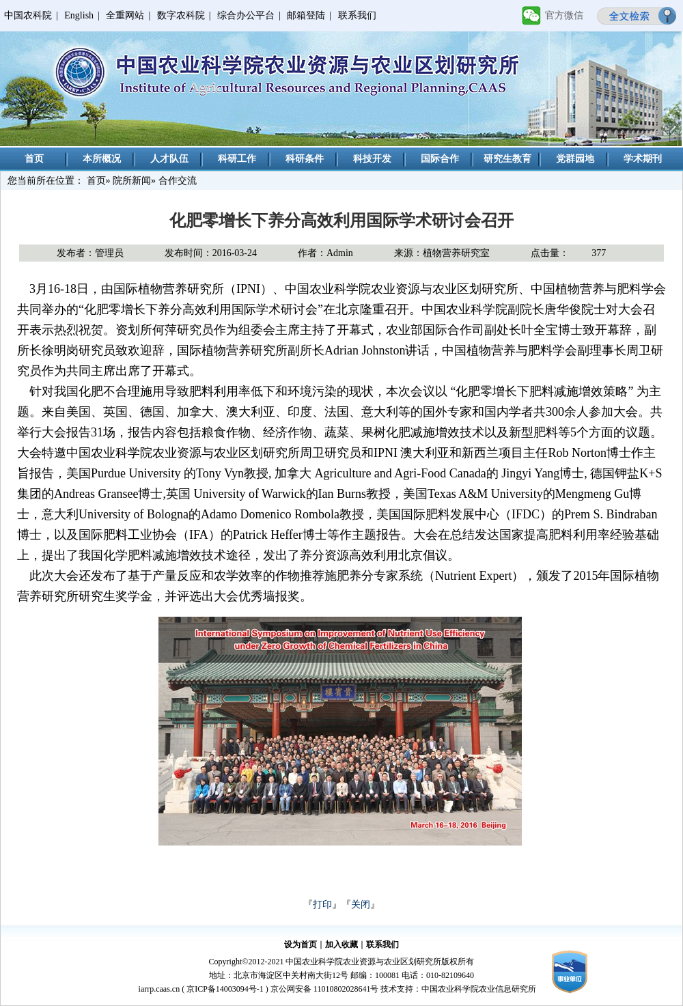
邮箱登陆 (306, 15)
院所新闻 (132, 181)
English (79, 15)
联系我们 (357, 15)
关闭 (360, 904)
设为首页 (300, 944)
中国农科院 (28, 15)
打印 (322, 904)
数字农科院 (181, 15)
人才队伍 (169, 159)
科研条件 (304, 159)
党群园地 (575, 159)
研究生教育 (507, 159)
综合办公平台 (246, 15)
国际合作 (440, 159)
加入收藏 (341, 944)
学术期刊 (643, 159)
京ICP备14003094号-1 (225, 989)
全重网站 (125, 15)
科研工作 (237, 159)
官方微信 (564, 15)
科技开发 (372, 159)
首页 (34, 159)
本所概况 (102, 159)
